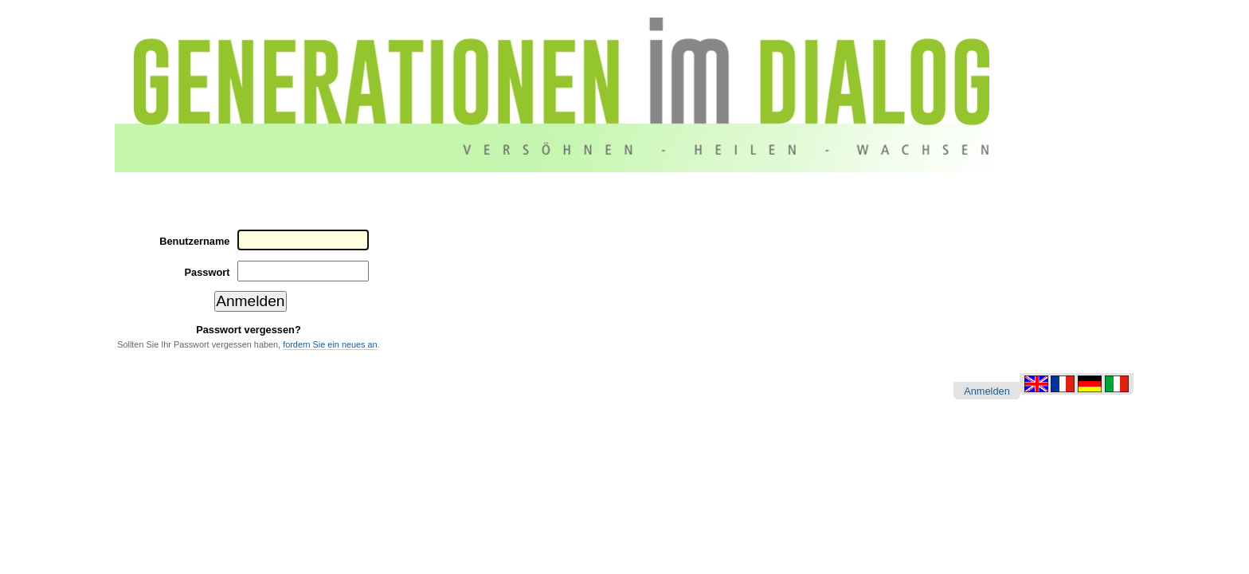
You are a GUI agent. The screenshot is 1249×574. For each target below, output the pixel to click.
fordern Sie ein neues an (330, 344)
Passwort (207, 272)
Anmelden (987, 391)
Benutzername (194, 241)
